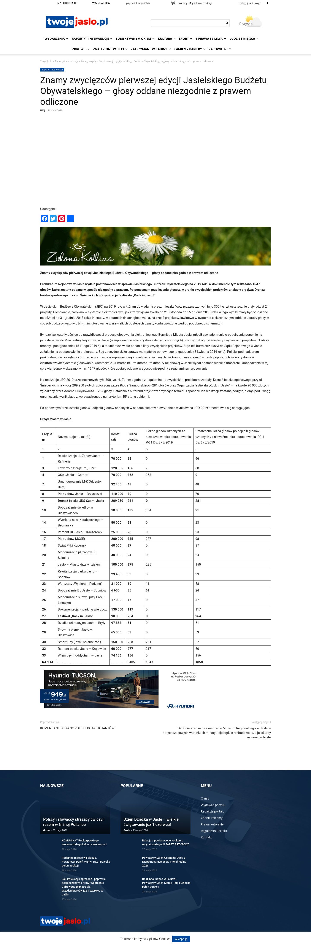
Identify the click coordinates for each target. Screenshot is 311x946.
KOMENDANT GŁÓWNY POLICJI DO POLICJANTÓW (77, 728)
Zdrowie (81, 49)
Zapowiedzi (220, 49)
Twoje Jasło (46, 61)
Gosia (46, 830)
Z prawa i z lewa (211, 39)
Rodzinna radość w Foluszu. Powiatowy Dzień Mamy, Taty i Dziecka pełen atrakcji (86, 861)
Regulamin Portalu (214, 831)
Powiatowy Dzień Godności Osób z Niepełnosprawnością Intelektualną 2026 (164, 861)
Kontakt (206, 837)
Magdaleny (195, 3)
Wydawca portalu (213, 805)
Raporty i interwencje (92, 39)
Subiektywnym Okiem (135, 39)
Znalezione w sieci (110, 49)
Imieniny (182, 3)
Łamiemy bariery (189, 49)
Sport (185, 39)
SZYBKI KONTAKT (66, 3)
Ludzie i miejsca (244, 39)
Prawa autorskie (212, 824)
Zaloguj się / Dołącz (250, 3)
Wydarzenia (56, 39)
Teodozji (207, 3)
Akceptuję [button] (181, 939)
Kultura (166, 39)
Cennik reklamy (212, 818)
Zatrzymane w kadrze (151, 49)
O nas (205, 798)
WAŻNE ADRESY (101, 3)
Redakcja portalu (212, 811)
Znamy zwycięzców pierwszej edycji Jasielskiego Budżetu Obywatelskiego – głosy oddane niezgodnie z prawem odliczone (153, 91)
